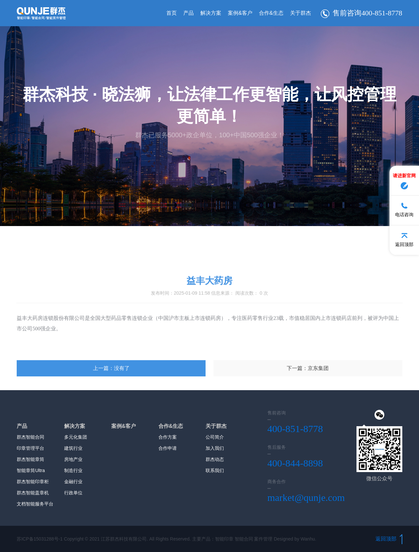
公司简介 (215, 437)
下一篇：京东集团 (308, 399)
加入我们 (215, 448)
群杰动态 (215, 459)
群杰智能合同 (30, 437)
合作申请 (167, 448)
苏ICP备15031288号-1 (40, 539)
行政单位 (73, 492)
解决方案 (210, 13)
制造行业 (73, 470)
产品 (188, 13)
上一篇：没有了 (111, 399)
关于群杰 (300, 13)
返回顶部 (388, 539)
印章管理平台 (30, 448)
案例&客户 (240, 13)
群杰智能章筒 (30, 459)
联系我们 (215, 470)
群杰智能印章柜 (33, 481)
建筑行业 (73, 448)
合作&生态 (271, 13)
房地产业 (73, 459)
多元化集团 (75, 437)
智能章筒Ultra (31, 470)
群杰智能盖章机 (33, 492)
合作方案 (167, 437)
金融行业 (73, 481)
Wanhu (308, 539)
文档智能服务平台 (35, 503)
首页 (171, 13)
